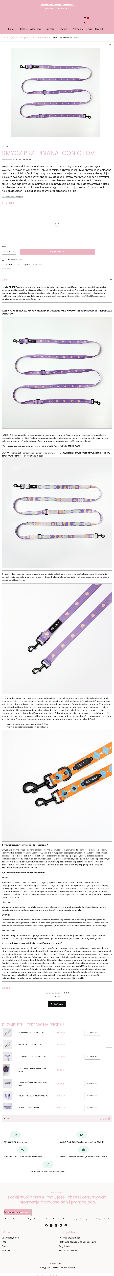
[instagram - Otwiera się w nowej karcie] (51, 1225)
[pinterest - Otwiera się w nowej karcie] (56, 1225)
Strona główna (11, 37)
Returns (55, 1268)
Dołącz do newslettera (17, 1212)
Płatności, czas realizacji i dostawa (77, 1241)
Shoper (59, 1263)
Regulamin (64, 1246)
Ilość (4, 247)
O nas (5, 1246)
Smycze (24, 37)
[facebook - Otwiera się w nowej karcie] (46, 1225)
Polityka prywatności (70, 1237)
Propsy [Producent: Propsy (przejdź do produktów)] (5, 146)
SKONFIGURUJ (92, 1032)
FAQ (4, 1241)
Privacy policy (44, 1268)
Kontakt (6, 1250)
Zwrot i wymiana (68, 1250)
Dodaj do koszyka (57, 251)
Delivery (63, 1268)
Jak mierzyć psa (10, 1237)
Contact (71, 1268)
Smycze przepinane (40, 37)
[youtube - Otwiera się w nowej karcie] (65, 1225)
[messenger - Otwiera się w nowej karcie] (60, 1225)
